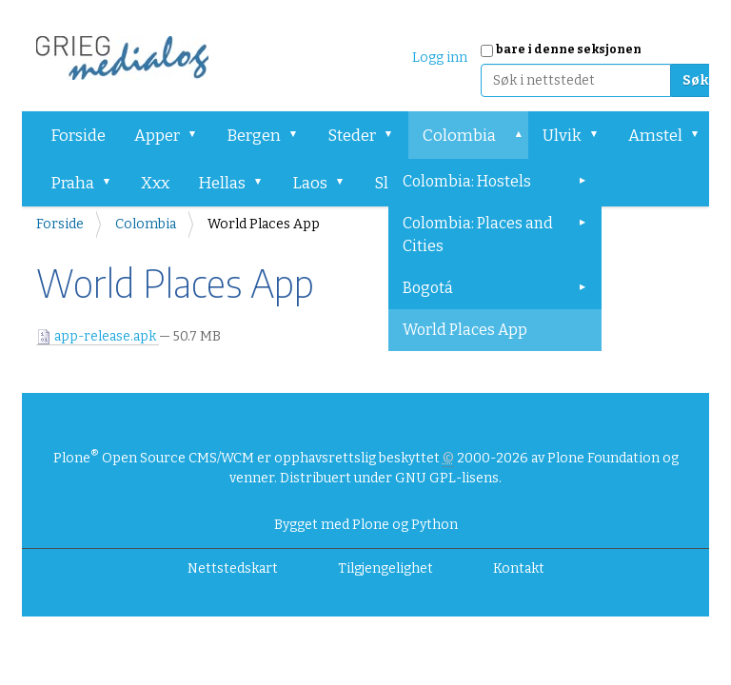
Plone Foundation (603, 458)
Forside (78, 136)
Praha (72, 183)
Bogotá (428, 288)
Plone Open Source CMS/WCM (153, 458)
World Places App (465, 330)
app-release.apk (97, 336)
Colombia (459, 136)
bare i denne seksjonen (569, 49)
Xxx (155, 183)
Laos (309, 183)
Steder (351, 136)
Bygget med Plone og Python (366, 525)
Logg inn (439, 57)
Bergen (254, 136)
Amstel (655, 136)
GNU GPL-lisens (447, 478)
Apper (157, 136)
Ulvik (562, 136)
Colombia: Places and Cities (478, 234)
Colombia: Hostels (467, 181)
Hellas (222, 183)
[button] (199, 135)
